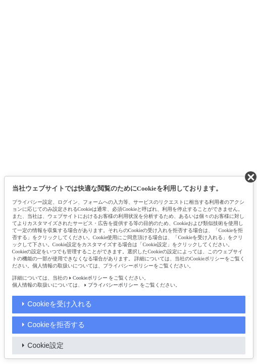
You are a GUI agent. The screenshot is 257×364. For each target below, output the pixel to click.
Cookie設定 (45, 345)
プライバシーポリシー (113, 285)
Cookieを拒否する (56, 325)
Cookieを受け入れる (59, 304)
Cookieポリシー (90, 278)
